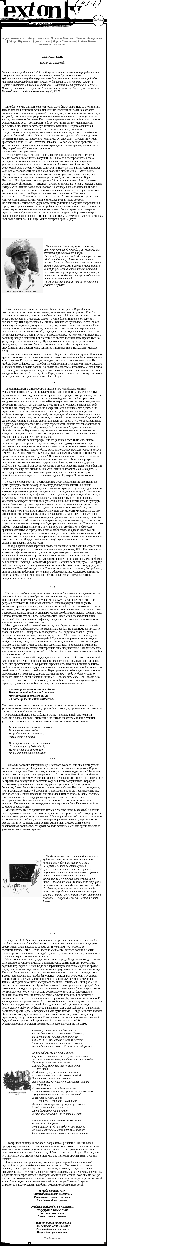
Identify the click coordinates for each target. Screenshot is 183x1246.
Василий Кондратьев (89, 38)
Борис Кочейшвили (14, 38)
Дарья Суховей (41, 41)
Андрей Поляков (38, 38)
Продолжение (52, 1238)
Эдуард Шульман (19, 41)
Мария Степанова (64, 41)
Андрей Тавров (87, 41)
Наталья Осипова (62, 38)
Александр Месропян (52, 44)
